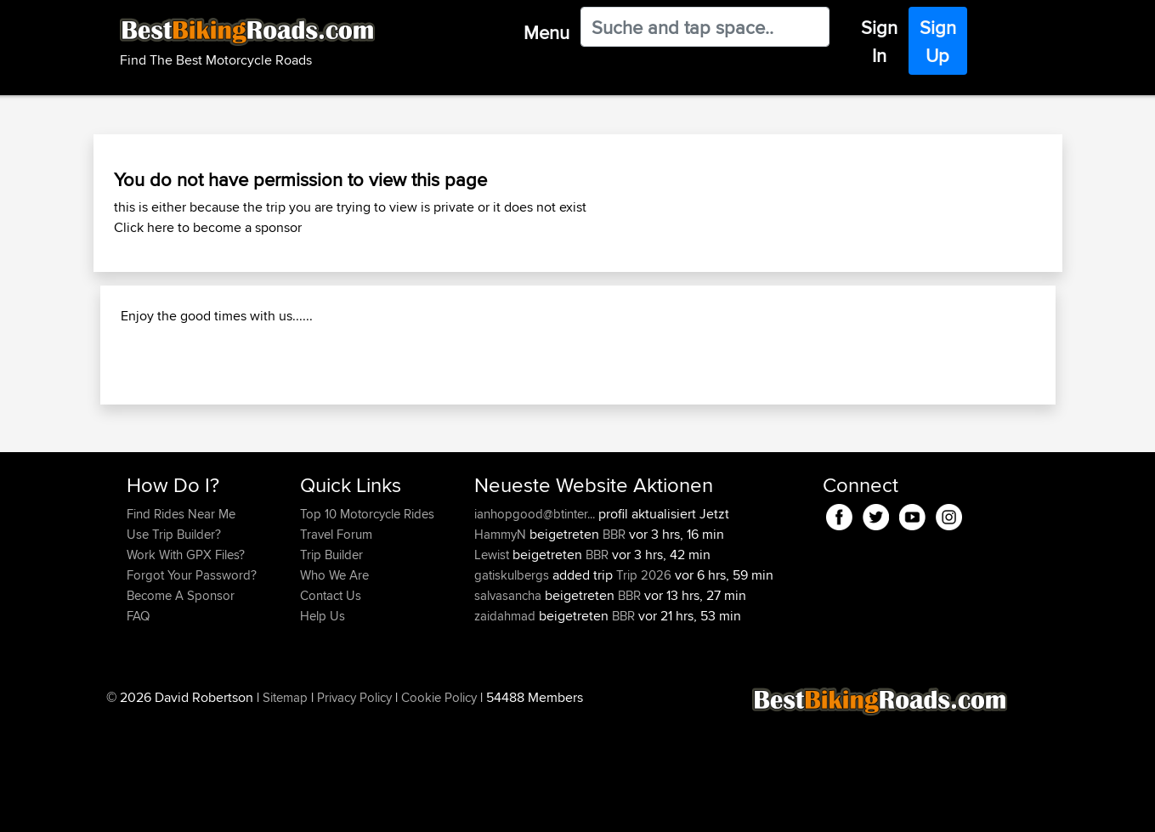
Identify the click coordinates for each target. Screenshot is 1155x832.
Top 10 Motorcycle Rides (367, 623)
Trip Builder (331, 664)
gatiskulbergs (513, 684)
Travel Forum (336, 644)
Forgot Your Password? (192, 684)
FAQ (138, 725)
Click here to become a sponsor (208, 227)
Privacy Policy (354, 807)
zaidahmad (506, 725)
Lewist (493, 664)
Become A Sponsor (181, 705)
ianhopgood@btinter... (534, 623)
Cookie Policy (439, 807)
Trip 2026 (643, 684)
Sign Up (938, 41)
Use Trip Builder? (174, 644)
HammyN (501, 644)
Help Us (322, 725)
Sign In (879, 41)
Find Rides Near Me (181, 623)
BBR (614, 644)
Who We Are (334, 684)
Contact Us (330, 705)
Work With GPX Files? (186, 664)
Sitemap (285, 807)
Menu (546, 32)
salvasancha (509, 705)
